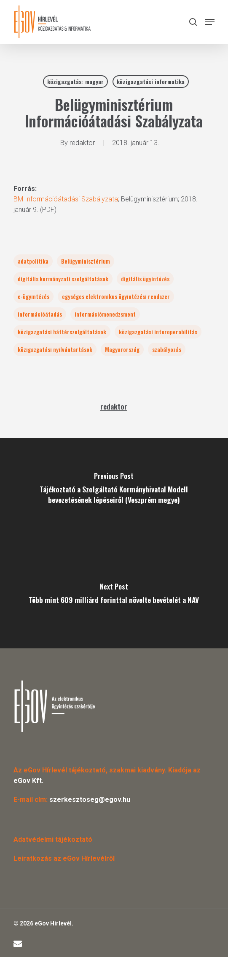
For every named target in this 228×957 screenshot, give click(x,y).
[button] (210, 22)
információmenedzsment (105, 313)
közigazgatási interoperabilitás (158, 331)
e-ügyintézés (33, 296)
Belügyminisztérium (85, 260)
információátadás (40, 313)
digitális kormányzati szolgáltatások (63, 278)
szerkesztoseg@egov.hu (89, 800)
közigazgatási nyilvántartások (55, 349)
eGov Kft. (28, 781)
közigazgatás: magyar (75, 81)
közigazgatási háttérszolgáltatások (62, 331)
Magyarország (122, 349)
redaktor (82, 143)
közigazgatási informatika (151, 81)
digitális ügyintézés (145, 278)
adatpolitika (33, 260)
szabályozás (166, 349)
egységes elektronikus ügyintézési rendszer (116, 296)
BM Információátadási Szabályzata (65, 199)
